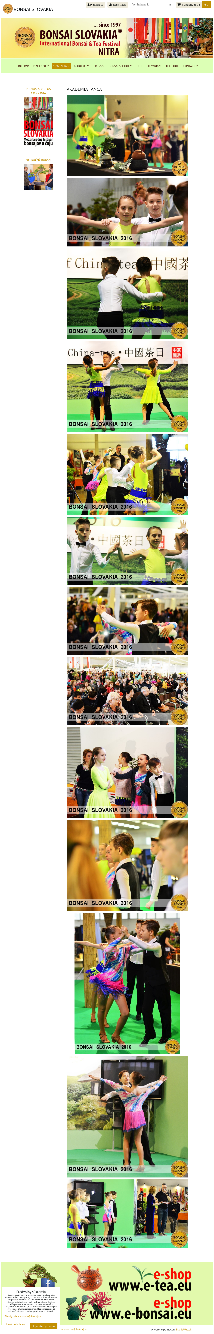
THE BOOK (172, 66)
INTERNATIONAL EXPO (33, 66)
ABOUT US (81, 66)
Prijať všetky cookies (44, 1326)
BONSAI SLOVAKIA (33, 9)
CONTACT (190, 66)
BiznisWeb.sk (183, 1329)
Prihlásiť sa (95, 4)
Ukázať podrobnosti (15, 1324)
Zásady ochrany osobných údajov (67, 1329)
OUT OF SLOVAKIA (149, 66)
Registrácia (117, 4)
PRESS (99, 66)
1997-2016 (61, 66)
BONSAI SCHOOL (120, 66)
